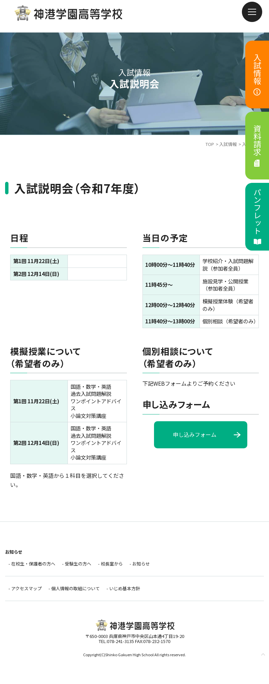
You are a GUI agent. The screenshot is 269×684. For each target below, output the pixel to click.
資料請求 (257, 146)
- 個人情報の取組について (74, 588)
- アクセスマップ (25, 588)
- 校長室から (110, 563)
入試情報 (228, 144)
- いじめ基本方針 (123, 588)
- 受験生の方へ (76, 563)
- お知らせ (140, 563)
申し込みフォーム (194, 434)
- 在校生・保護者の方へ (31, 563)
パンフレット (257, 216)
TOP (210, 144)
